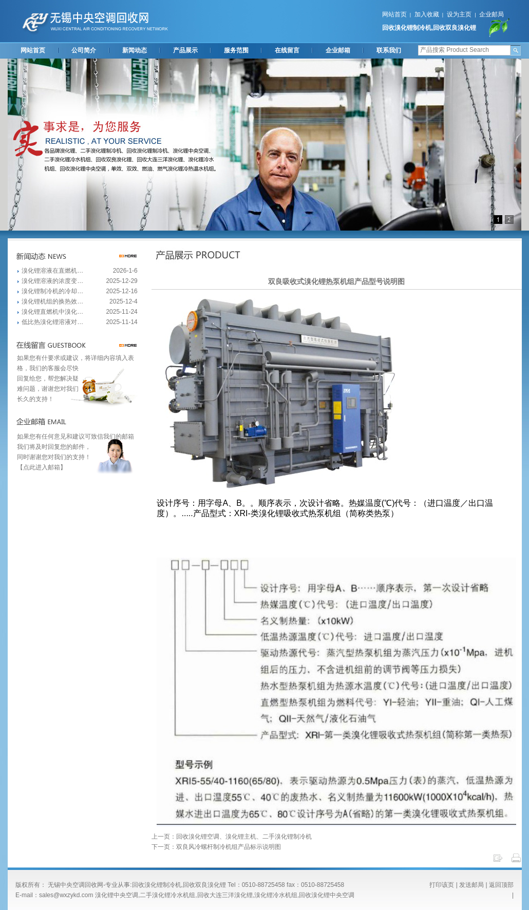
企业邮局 (491, 14)
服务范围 (236, 50)
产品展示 (185, 50)
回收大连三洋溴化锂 (225, 895)
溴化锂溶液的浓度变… (52, 281)
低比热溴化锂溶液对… (52, 322)
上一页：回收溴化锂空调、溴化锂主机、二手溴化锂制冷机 (232, 836)
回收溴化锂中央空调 (326, 895)
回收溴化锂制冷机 (406, 27)
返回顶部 (501, 884)
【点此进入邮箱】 (41, 467)
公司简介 (83, 50)
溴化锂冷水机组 (275, 895)
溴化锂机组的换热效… (52, 301)
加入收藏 (426, 14)
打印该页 (441, 884)
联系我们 (388, 50)
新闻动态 (134, 50)
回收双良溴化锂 (454, 27)
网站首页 (394, 14)
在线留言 (287, 50)
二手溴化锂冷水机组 (167, 895)
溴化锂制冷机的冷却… (52, 291)
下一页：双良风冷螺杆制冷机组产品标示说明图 (216, 846)
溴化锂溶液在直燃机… (52, 270)
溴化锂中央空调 (116, 895)
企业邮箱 (338, 50)
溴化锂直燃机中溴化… (52, 311)
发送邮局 (471, 884)
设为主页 (459, 14)
